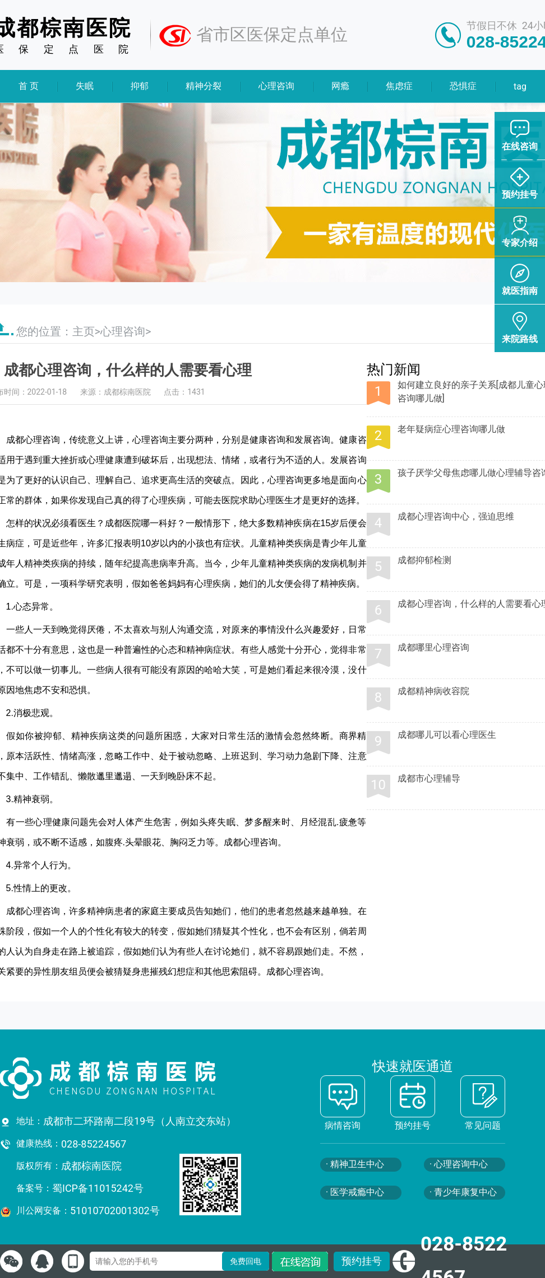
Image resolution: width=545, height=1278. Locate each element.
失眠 (85, 86)
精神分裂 (203, 86)
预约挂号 (361, 1261)
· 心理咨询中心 (458, 1164)
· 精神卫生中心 (355, 1164)
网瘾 (340, 86)
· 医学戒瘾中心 (355, 1192)
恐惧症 (463, 86)
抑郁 (140, 86)
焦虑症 (399, 86)
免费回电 (245, 1261)
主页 (83, 331)
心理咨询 (276, 86)
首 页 (29, 86)
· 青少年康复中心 (463, 1192)
